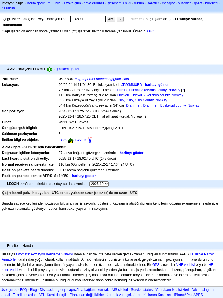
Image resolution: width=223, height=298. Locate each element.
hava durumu (94, 3)
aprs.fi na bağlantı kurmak (89, 290)
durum (139, 3)
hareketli (211, 3)
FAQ (23, 290)
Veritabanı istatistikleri (172, 290)
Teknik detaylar (24, 295)
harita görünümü (39, 3)
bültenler (184, 3)
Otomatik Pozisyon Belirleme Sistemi (44, 254)
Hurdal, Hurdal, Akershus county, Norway (148, 90)
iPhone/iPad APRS (188, 295)
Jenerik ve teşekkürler (123, 295)
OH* (150, 31)
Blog (33, 290)
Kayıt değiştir (57, 295)
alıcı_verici (10, 270)
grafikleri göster (67, 69)
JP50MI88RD (131, 85)
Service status (142, 290)
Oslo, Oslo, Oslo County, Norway (142, 100)
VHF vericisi (185, 265)
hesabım (8, 8)
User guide (9, 290)
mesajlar (168, 3)
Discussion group (53, 290)
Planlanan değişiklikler (87, 295)
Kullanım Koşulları (157, 295)
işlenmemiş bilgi (119, 3)
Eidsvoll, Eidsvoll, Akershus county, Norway (150, 95)
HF (211, 265)
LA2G (63, 140)
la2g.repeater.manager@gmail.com (102, 79)
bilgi (58, 3)
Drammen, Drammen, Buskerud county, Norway (162, 105)
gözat (198, 3)
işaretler (153, 3)
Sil (120, 19)
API (41, 295)
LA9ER (80, 140)
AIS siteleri (120, 290)
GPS (155, 265)
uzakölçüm (72, 3)
